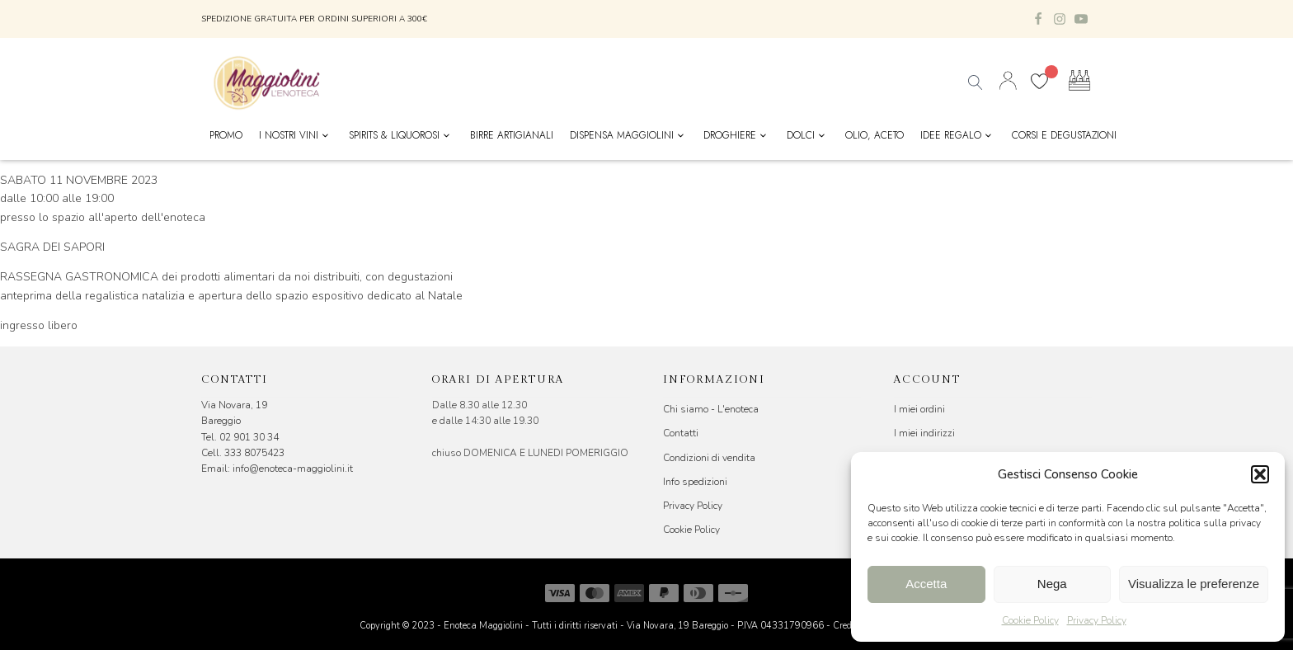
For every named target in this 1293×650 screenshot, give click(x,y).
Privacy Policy (1096, 620)
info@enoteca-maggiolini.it (293, 468)
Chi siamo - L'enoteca (711, 409)
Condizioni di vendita (709, 457)
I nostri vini (295, 135)
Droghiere (736, 135)
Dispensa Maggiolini (629, 135)
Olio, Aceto (874, 135)
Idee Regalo (957, 135)
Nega (1052, 584)
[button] (1260, 474)
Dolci (808, 135)
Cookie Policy (1030, 620)
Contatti (680, 433)
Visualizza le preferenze (1193, 584)
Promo (225, 135)
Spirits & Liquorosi (401, 135)
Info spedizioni (695, 481)
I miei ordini (919, 409)
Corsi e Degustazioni (1064, 135)
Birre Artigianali (511, 135)
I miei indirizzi (924, 433)
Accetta (926, 584)
